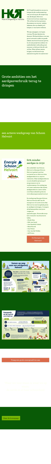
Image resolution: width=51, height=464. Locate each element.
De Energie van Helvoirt (38, 239)
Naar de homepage (11, 418)
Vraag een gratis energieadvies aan (25, 360)
